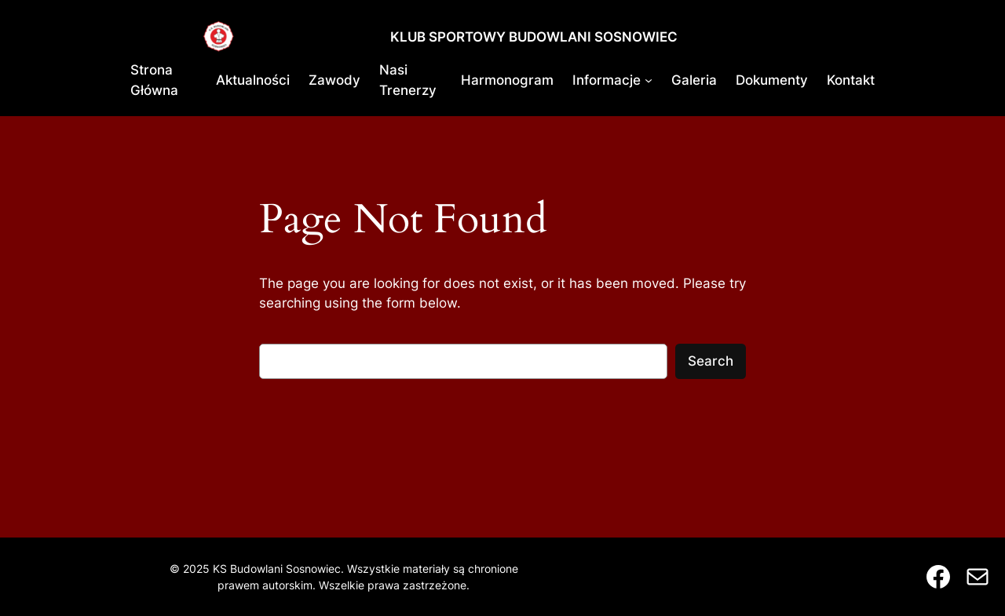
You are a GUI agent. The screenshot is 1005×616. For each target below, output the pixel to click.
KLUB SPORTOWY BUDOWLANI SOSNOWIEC (534, 37)
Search (710, 361)
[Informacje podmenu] (648, 80)
